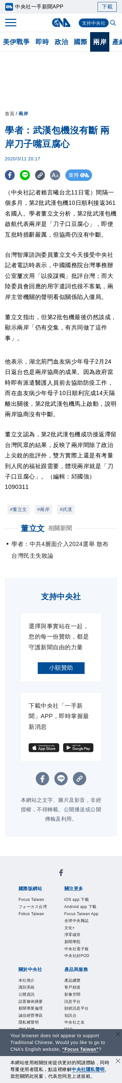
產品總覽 (27, 984)
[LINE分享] (27, 175)
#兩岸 (43, 509)
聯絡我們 (57, 966)
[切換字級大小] (60, 175)
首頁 (9, 113)
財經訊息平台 (39, 993)
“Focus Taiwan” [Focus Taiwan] (80, 1049)
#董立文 (18, 509)
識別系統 (51, 949)
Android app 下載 (75, 905)
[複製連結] (43, 175)
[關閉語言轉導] (118, 1034)
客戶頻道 (51, 984)
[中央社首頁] (61, 22)
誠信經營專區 (87, 957)
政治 (61, 41)
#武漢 (66, 509)
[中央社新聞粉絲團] (17, 861)
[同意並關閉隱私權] (118, 1061)
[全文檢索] (113, 23)
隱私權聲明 (30, 966)
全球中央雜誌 (83, 914)
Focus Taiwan (34, 879)
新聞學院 (67, 922)
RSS (21, 1001)
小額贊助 (61, 668)
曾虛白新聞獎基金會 (42, 1019)
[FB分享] (10, 175)
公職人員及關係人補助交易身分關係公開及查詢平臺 (60, 1028)
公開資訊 (75, 949)
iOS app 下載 (33, 905)
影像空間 (75, 984)
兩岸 (99, 41)
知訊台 (66, 993)
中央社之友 (90, 993)
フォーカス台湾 (74, 879)
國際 (80, 41)
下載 (107, 6)
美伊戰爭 (16, 41)
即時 (42, 41)
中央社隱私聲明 (88, 1069)
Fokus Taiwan (34, 887)
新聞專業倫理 (51, 957)
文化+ (23, 922)
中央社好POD (46, 931)
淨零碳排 (43, 922)
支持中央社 (94, 23)
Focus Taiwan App (40, 914)
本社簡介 (27, 949)
